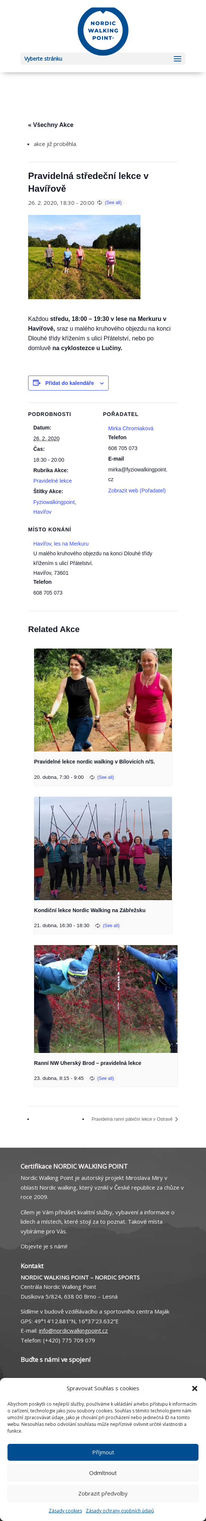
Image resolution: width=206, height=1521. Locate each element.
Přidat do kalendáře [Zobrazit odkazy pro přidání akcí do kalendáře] (69, 383)
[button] (195, 1388)
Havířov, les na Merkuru (61, 544)
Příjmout (103, 1452)
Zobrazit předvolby (103, 1493)
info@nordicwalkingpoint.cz (73, 1330)
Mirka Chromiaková (131, 428)
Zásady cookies (65, 1511)
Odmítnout (103, 1472)
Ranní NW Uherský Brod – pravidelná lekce (87, 1063)
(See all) (113, 202)
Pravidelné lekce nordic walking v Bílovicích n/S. (94, 762)
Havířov (42, 512)
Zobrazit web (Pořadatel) (137, 491)
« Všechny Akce (50, 125)
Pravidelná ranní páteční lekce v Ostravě (133, 1119)
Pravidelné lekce (52, 481)
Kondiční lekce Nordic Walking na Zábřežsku (89, 910)
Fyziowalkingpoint (54, 502)
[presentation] (103, 700)
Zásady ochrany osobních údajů (120, 1511)
